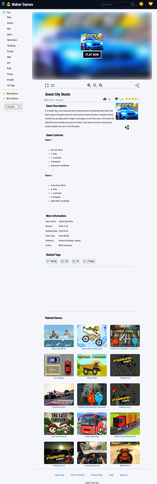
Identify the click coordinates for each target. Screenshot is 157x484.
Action (10, 23)
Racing (53, 261)
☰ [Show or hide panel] (3, 4)
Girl (8, 62)
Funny (10, 74)
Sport (9, 34)
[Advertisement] (92, 289)
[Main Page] (21, 5)
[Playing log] (150, 4)
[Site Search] (118, 4)
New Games (12, 93)
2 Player (90, 261)
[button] (92, 45)
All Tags (11, 85)
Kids (9, 68)
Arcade (10, 79)
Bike (9, 17)
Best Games (12, 98)
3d (78, 261)
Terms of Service (77, 475)
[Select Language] (13, 106)
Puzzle (10, 51)
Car (8, 12)
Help (111, 475)
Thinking (11, 45)
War (9, 28)
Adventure (12, 40)
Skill (9, 57)
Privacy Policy (97, 475)
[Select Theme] (141, 4)
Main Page (59, 475)
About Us (123, 475)
